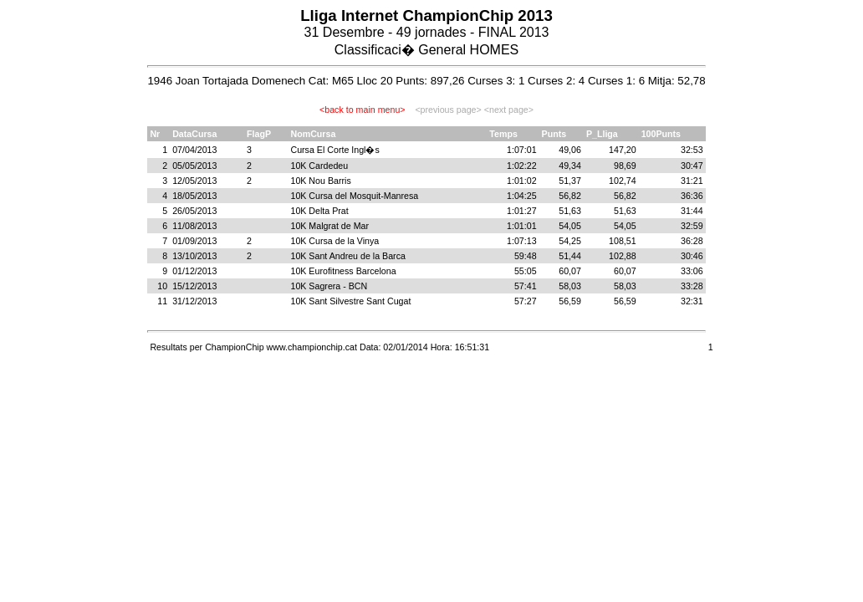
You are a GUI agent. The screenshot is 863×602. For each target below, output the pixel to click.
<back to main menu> (362, 110)
